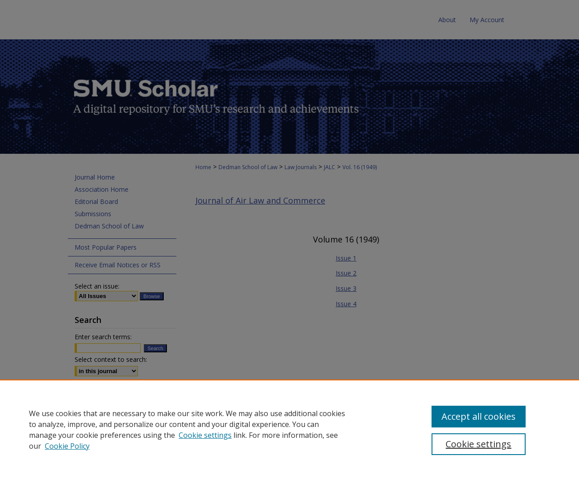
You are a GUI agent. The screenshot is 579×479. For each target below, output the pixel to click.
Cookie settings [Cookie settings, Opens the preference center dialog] (478, 444)
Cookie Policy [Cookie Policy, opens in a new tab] (67, 446)
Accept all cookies (478, 416)
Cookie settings (205, 435)
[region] (289, 429)
